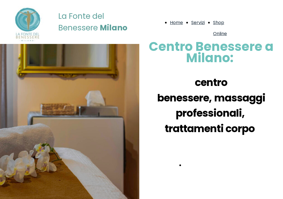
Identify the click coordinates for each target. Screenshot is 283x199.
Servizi (198, 22)
